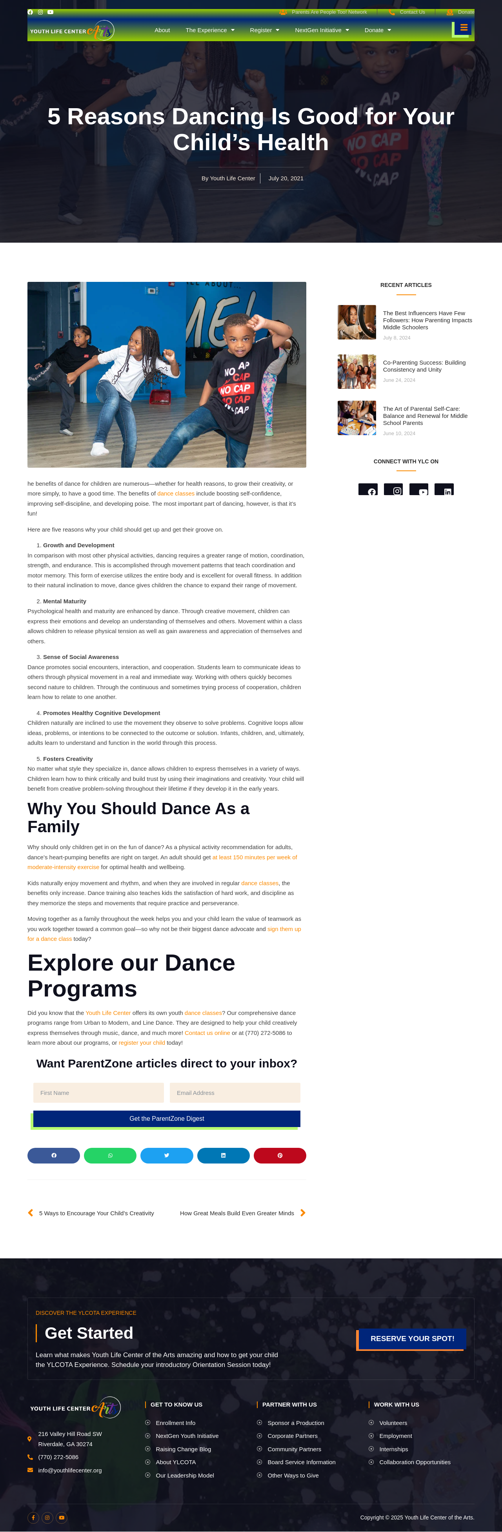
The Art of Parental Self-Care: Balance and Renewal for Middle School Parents (425, 415)
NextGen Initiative (322, 30)
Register (265, 30)
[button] (53, 1156)
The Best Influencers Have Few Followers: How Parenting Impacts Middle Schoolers (428, 320)
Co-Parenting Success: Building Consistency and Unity (424, 366)
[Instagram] (393, 489)
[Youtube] (419, 489)
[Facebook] (367, 489)
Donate (378, 30)
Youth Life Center (108, 1012)
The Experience (210, 30)
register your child (142, 1042)
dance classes (176, 493)
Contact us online (207, 1032)
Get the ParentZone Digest (166, 1118)
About (162, 30)
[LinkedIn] (445, 489)
